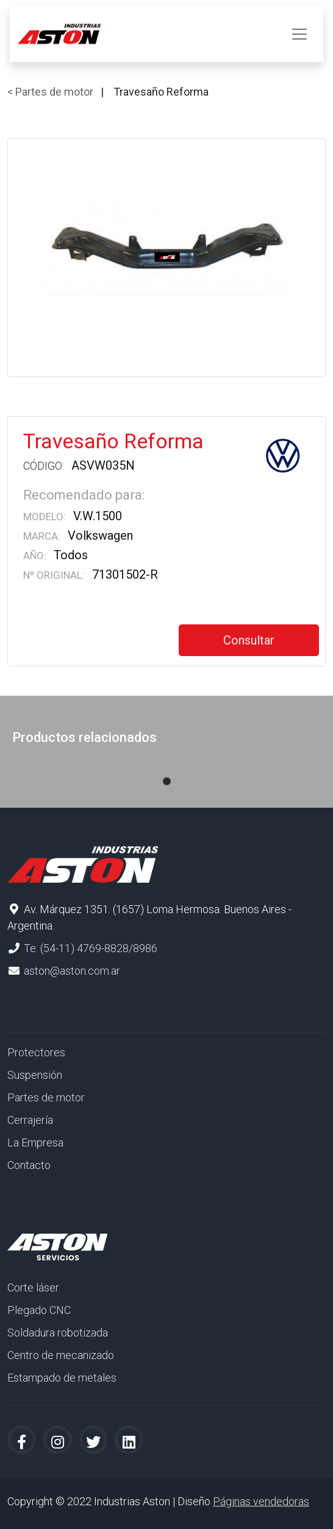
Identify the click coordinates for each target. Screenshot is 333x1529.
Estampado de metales (61, 1377)
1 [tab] (166, 769)
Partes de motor (46, 1097)
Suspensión (34, 1074)
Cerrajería (30, 1120)
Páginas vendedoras (261, 1501)
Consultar (248, 640)
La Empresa (35, 1142)
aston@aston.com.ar (72, 970)
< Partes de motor (50, 91)
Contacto (29, 1165)
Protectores (36, 1052)
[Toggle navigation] (299, 34)
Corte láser (33, 1287)
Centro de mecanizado (60, 1355)
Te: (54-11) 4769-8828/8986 (90, 948)
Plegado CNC (39, 1310)
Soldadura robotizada (57, 1332)
